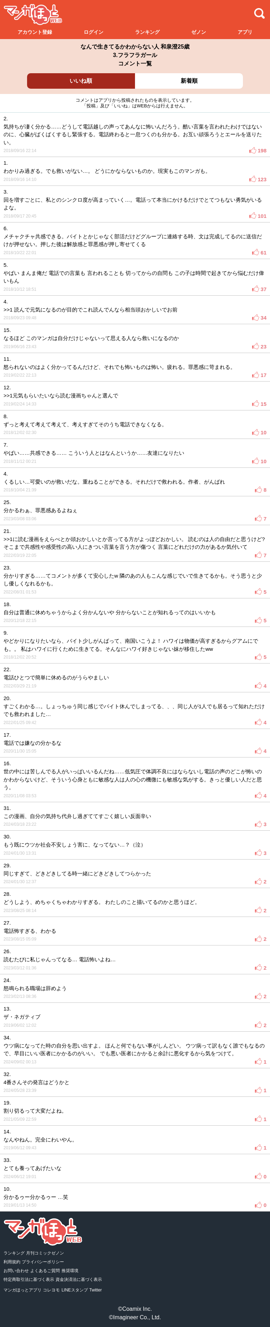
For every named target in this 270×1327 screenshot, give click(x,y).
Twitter (95, 1290)
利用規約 (12, 1261)
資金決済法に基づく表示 (79, 1279)
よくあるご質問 (45, 1270)
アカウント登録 (35, 32)
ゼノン (198, 32)
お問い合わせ (16, 1270)
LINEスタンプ (75, 1290)
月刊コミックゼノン (45, 1253)
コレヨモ (51, 1290)
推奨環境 (70, 1270)
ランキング (147, 32)
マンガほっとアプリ (22, 1290)
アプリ (245, 32)
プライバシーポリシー (43, 1261)
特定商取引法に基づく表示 (29, 1279)
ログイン (93, 32)
